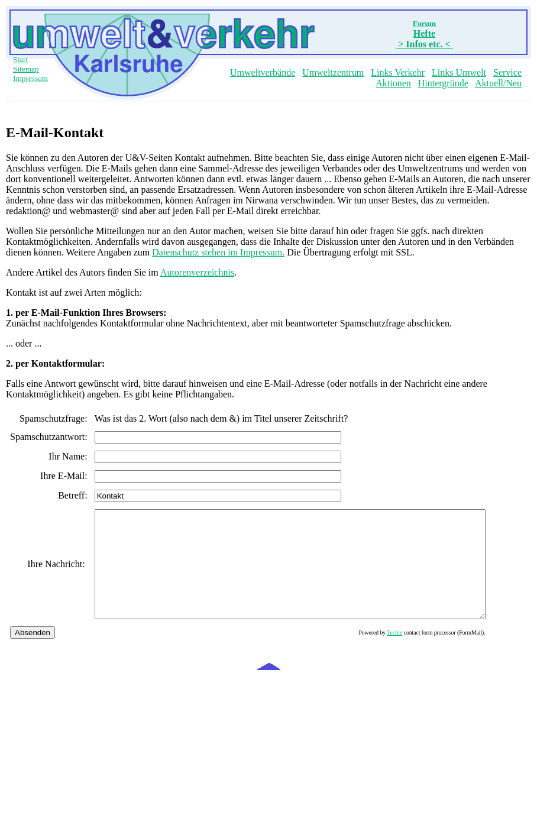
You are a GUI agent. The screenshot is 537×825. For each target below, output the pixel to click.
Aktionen (393, 83)
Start (20, 59)
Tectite (441, 654)
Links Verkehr (398, 72)
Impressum (30, 78)
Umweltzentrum (333, 72)
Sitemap (26, 68)
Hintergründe (443, 83)
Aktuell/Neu (498, 83)
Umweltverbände (262, 72)
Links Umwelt (459, 72)
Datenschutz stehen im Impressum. (218, 252)
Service (507, 72)
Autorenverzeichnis (197, 272)
